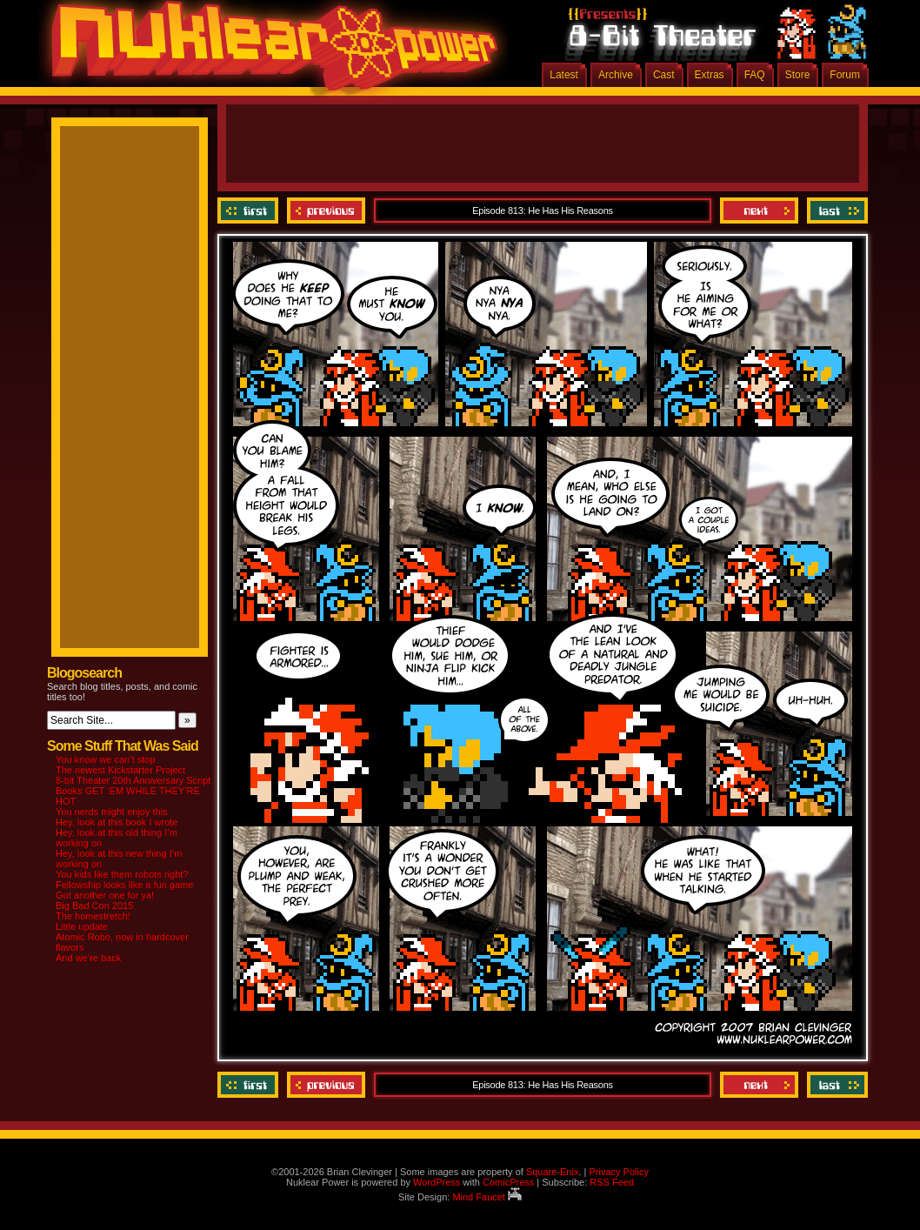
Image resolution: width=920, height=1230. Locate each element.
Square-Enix (552, 1171)
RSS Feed (612, 1182)
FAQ (754, 75)
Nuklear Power (268, 52)
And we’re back (88, 958)
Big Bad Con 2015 (94, 905)
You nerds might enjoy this (112, 811)
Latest (564, 75)
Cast (664, 75)
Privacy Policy (618, 1171)
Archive (615, 75)
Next (759, 210)
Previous (326, 210)
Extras (709, 75)
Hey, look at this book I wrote (116, 822)
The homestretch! (93, 916)
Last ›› (835, 210)
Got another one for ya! (105, 895)
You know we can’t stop (106, 759)
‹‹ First (250, 210)
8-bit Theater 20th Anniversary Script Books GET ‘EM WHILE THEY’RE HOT (133, 790)
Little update (82, 926)
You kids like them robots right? (122, 874)
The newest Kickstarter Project (120, 770)
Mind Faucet (487, 1197)
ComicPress (508, 1182)
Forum (845, 75)
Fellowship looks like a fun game (124, 884)
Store (797, 75)
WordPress (436, 1182)
